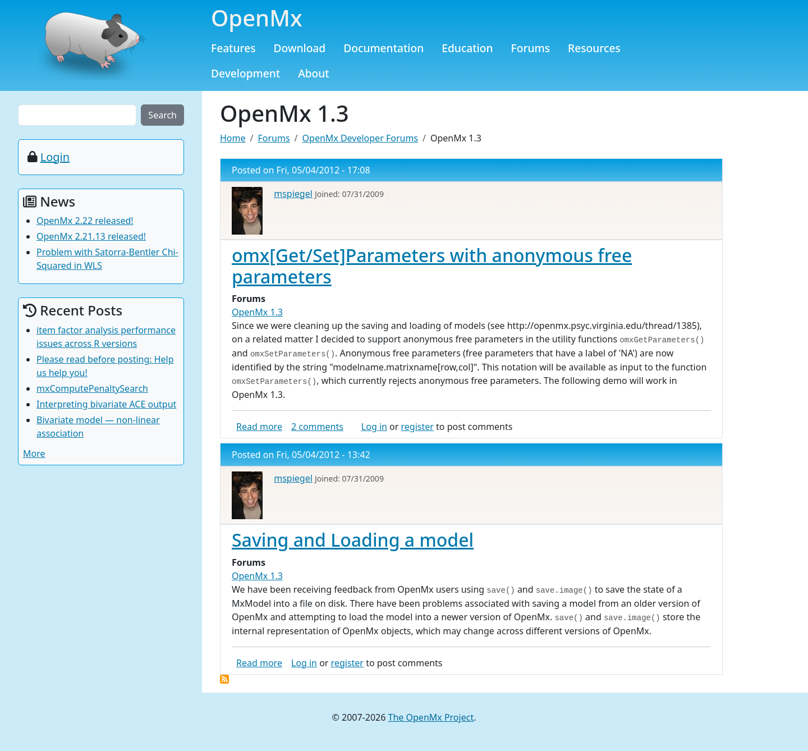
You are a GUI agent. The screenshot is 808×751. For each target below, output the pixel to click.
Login (55, 156)
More (34, 453)
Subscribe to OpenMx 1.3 (224, 679)
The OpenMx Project (431, 717)
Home (233, 138)
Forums (530, 48)
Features (233, 48)
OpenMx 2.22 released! (85, 220)
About (313, 73)
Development (245, 73)
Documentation (383, 48)
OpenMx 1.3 (257, 312)
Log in (374, 426)
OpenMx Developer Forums (360, 138)
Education (467, 48)
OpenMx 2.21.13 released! (91, 236)
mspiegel (293, 193)
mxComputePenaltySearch (92, 388)
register (417, 426)
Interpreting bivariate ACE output (106, 404)
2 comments (317, 426)
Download (300, 48)
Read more (259, 426)
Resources (594, 48)
